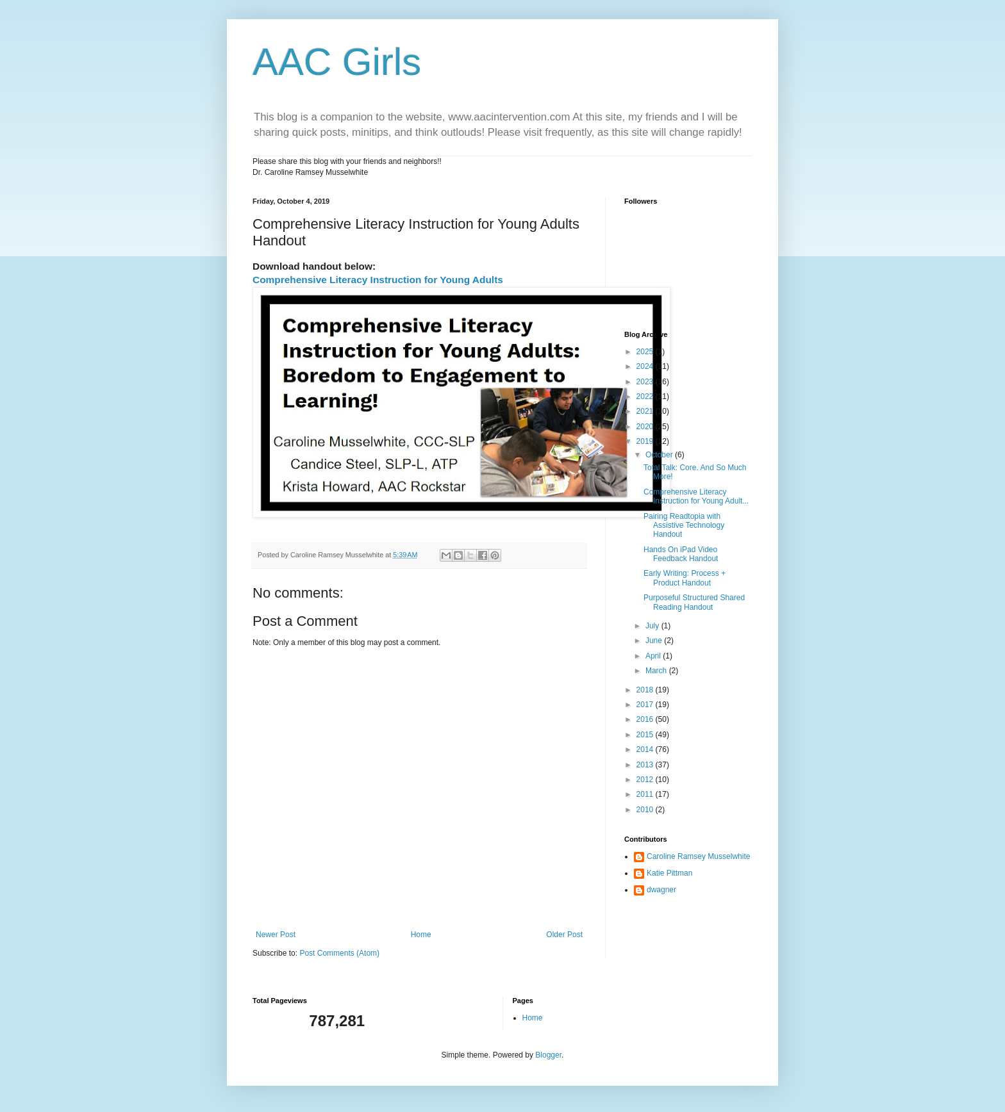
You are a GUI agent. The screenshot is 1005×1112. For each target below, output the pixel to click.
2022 (646, 396)
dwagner (661, 889)
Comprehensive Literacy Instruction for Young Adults (378, 279)
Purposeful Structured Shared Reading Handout (694, 602)
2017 (646, 704)
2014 (646, 749)
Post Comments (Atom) (339, 953)
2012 (646, 779)
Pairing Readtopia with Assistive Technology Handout (684, 525)
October (660, 454)
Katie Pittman (669, 873)
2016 (646, 719)
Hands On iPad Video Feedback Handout (681, 554)
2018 (646, 689)
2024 (646, 366)
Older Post (564, 934)
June (654, 640)
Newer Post (275, 934)
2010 (646, 809)
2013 (646, 764)
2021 (646, 411)
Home (421, 934)
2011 (646, 794)
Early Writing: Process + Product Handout (685, 578)
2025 (646, 351)
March (657, 670)
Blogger (548, 1055)
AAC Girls (337, 61)
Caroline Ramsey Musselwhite (698, 856)
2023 (646, 381)
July (653, 625)
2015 (646, 734)
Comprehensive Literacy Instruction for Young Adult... (696, 496)
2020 (646, 426)
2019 (646, 441)
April (654, 655)
